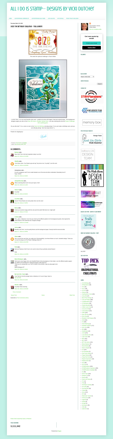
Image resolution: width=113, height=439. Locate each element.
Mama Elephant (86, 344)
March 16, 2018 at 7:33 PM (21, 203)
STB (25, 144)
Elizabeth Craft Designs (87, 318)
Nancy (16, 208)
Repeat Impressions (87, 359)
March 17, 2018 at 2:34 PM (21, 231)
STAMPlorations (86, 366)
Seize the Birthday (39, 126)
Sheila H (17, 189)
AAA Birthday (85, 283)
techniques (84, 405)
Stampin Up (85, 375)
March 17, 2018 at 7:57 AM (21, 212)
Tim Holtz (84, 386)
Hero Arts (84, 327)
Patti (16, 247)
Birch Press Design (86, 297)
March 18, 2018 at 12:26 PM (21, 254)
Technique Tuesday (86, 384)
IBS (83, 329)
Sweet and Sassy (86, 379)
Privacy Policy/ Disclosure (72, 18)
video (83, 407)
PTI (83, 349)
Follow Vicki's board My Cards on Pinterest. (21, 418)
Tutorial (84, 390)
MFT (83, 340)
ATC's (83, 288)
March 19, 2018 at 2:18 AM (21, 269)
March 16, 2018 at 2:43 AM (21, 176)
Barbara (17, 152)
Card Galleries (51, 18)
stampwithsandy (19, 180)
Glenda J (17, 284)
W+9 (83, 394)
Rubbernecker (85, 360)
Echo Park (84, 316)
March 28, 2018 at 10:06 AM (21, 288)
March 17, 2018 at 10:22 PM (21, 242)
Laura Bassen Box (86, 334)
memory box (85, 397)
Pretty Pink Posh (86, 357)
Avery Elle (84, 296)
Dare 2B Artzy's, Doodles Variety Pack (38, 121)
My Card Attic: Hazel (20, 274)
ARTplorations (85, 284)
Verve (83, 392)
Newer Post (14, 295)
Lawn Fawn (85, 336)
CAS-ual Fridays (86, 299)
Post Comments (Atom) (23, 297)
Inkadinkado (85, 331)
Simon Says (85, 373)
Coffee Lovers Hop (86, 307)
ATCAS (84, 290)
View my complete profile (95, 29)
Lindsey (17, 217)
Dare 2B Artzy (18, 144)
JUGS (83, 333)
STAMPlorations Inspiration (88, 368)
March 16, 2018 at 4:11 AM (21, 185)
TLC (83, 381)
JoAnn (16, 227)
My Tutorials (61, 18)
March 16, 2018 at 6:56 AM (21, 194)
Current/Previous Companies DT (21, 18)
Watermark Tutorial (86, 396)
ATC (83, 286)
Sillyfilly (17, 161)
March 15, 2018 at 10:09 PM (21, 165)
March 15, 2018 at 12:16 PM (21, 156)
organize (84, 399)
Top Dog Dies (85, 388)
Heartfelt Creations (86, 325)
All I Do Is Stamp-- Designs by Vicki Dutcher (52, 9)
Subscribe (92, 48)
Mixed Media (85, 346)
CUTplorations (85, 303)
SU (83, 371)
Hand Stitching (85, 323)
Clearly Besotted (86, 305)
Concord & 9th (85, 309)
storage (84, 403)
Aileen (16, 236)
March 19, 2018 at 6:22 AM (21, 279)
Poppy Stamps (85, 355)
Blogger (59, 431)
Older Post (72, 295)
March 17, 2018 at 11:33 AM (21, 222)
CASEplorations (86, 301)
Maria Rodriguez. (19, 259)
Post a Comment (17, 292)
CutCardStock (85, 310)
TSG (83, 383)
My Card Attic (18, 277)
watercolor (84, 408)
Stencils (84, 377)
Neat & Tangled (86, 347)
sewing (83, 401)
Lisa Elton (17, 198)
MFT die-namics (86, 342)
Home (10, 18)
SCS (83, 362)
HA (83, 321)
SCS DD (84, 364)
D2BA (83, 312)
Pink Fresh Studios (86, 353)
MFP (22, 144)
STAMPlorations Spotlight (88, 370)
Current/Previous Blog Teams (38, 18)
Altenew (84, 292)
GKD (83, 320)
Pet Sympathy (85, 351)
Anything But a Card (87, 294)
